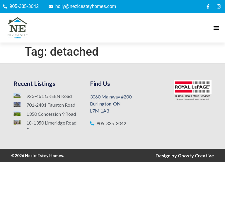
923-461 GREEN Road (49, 96)
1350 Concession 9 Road (51, 114)
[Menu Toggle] (216, 28)
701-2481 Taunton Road (50, 105)
